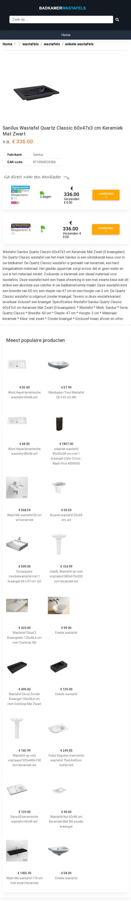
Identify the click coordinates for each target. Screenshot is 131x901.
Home (66, 35)
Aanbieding (106, 195)
